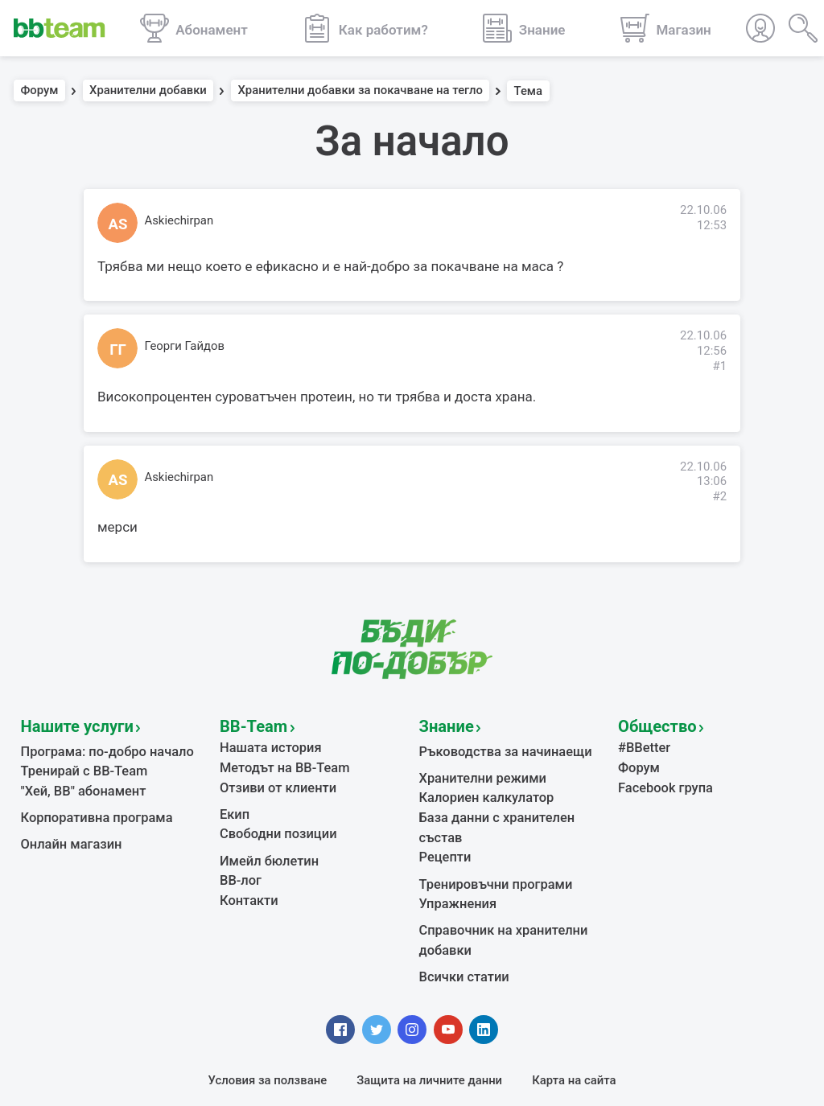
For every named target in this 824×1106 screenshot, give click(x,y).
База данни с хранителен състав (510, 807)
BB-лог (239, 864)
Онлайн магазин (67, 832)
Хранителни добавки (148, 91)
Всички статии (460, 936)
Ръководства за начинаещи (497, 747)
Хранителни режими (476, 772)
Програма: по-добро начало (99, 747)
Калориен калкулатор (480, 790)
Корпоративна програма (90, 807)
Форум (40, 91)
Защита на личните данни (429, 1037)
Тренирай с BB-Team (78, 765)
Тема (528, 91)
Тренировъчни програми (488, 850)
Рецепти (443, 826)
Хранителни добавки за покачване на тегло (360, 91)
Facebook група (661, 779)
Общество (651, 724)
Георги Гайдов (185, 346)
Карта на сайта (574, 1037)
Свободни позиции (273, 822)
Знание (442, 724)
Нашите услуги (69, 724)
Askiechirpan (179, 220)
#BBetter (641, 744)
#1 (719, 366)
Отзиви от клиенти (272, 779)
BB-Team (248, 724)
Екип (233, 804)
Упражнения (454, 868)
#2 (719, 496)
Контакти (246, 883)
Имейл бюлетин (264, 847)
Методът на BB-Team (278, 761)
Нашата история (265, 744)
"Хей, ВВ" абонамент (77, 782)
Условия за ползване (268, 1037)
